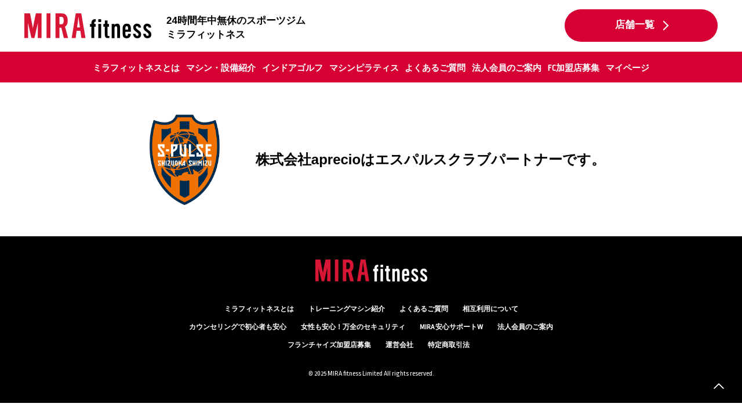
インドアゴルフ (292, 68)
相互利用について (490, 309)
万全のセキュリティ (353, 327)
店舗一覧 (634, 25)
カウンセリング (237, 327)
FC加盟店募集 (573, 68)
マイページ (627, 68)
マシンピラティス (364, 68)
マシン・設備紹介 (221, 68)
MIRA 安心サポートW (451, 327)
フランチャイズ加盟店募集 (329, 345)
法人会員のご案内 (506, 68)
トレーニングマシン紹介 (346, 309)
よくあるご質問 (435, 68)
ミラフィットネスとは (136, 68)
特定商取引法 (449, 345)
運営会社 (399, 345)
